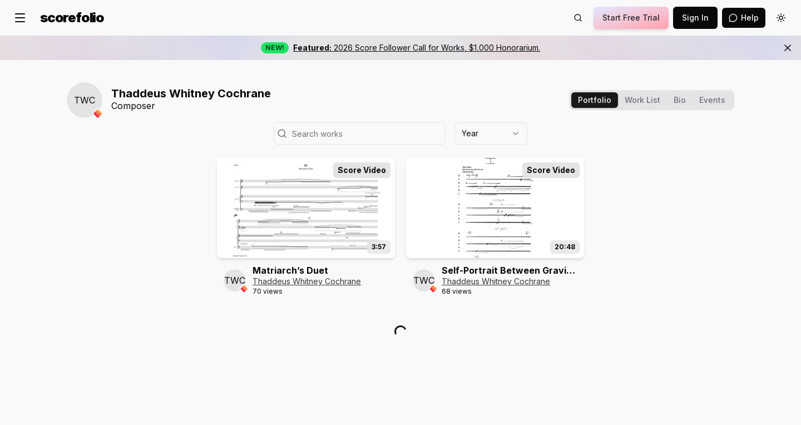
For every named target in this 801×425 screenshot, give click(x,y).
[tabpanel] (400, 234)
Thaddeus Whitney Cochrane (307, 281)
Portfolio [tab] (594, 100)
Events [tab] (712, 100)
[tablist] (651, 100)
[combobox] (490, 133)
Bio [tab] (680, 100)
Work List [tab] (642, 100)
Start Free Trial (631, 17)
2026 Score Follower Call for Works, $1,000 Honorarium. (416, 47)
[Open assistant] (743, 18)
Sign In (695, 17)
